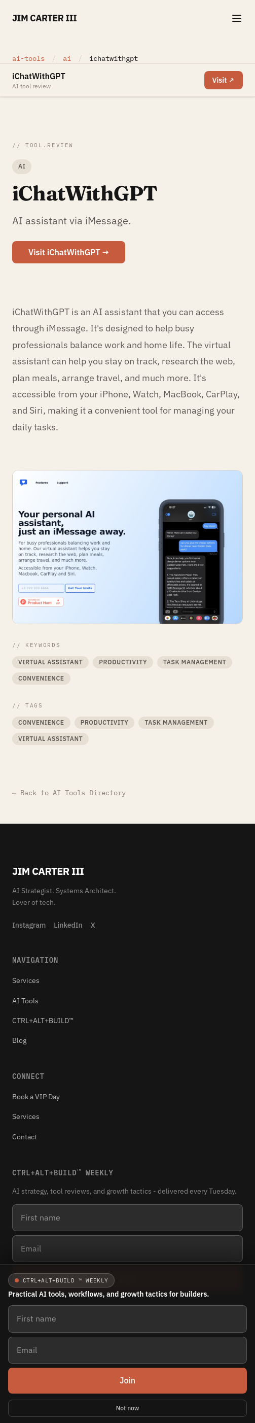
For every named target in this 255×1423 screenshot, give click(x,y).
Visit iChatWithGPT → (68, 252)
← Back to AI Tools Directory (69, 792)
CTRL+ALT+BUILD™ (43, 1020)
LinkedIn (68, 925)
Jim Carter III (44, 18)
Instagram (29, 925)
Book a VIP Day (36, 1096)
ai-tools (28, 58)
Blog (19, 1040)
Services (26, 980)
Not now (127, 1408)
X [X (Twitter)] (93, 925)
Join (127, 1380)
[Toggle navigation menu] (237, 18)
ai (69, 58)
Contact (24, 1136)
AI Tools (25, 1000)
